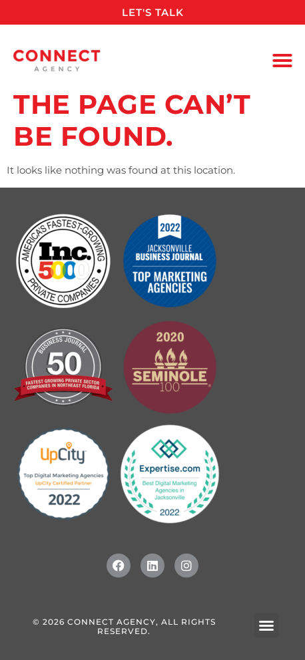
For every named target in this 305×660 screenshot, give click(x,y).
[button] (282, 61)
